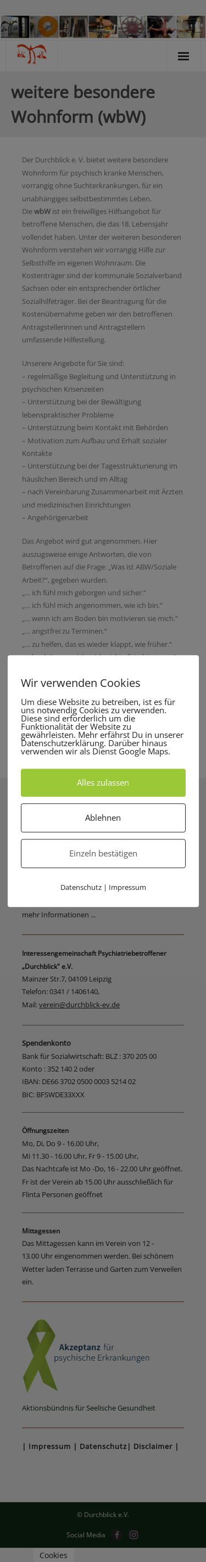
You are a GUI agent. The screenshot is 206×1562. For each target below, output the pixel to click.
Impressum (127, 887)
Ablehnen (103, 817)
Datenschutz (81, 887)
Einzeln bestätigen (103, 853)
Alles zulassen (103, 782)
